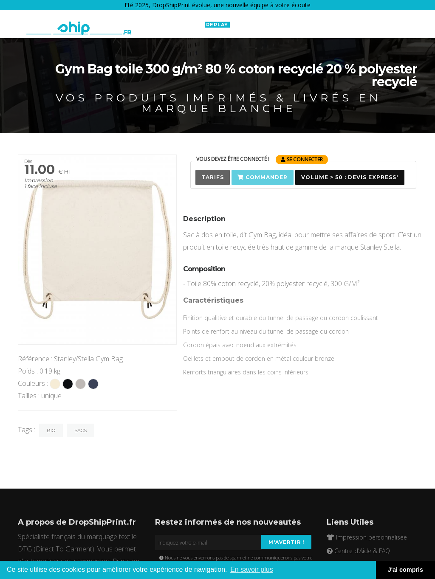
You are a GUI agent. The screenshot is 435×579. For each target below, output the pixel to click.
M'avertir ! (286, 542)
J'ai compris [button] (405, 569)
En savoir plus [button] (251, 569)
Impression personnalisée (367, 537)
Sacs (80, 430)
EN (321, 24)
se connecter (302, 159)
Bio (51, 430)
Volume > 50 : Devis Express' (349, 177)
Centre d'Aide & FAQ (358, 551)
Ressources (284, 25)
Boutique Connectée (163, 25)
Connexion (366, 24)
